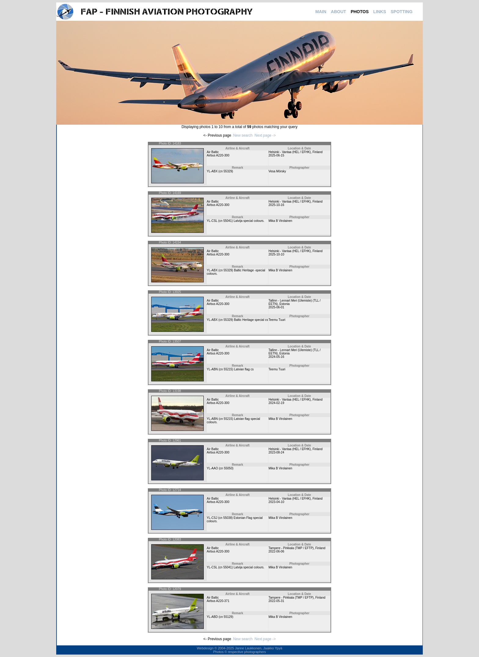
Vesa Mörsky (277, 171)
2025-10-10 (276, 254)
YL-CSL (212, 220)
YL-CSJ (212, 517)
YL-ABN (212, 369)
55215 (228, 369)
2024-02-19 (276, 403)
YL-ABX (212, 171)
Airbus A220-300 (218, 155)
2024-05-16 (276, 356)
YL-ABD (212, 616)
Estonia (285, 304)
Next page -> (265, 135)
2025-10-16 (276, 205)
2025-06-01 (276, 307)
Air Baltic (213, 152)
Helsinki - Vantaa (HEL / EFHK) (290, 152)
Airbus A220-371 (218, 601)
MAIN (320, 11)
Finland (318, 152)
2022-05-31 (276, 601)
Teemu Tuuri (277, 319)
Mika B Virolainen (280, 220)
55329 (228, 171)
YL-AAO (212, 468)
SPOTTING (402, 11)
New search (242, 135)
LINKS (379, 11)
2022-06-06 (276, 551)
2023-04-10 (276, 502)
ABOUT (338, 11)
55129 (228, 616)
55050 (228, 468)
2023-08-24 (276, 452)
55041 (227, 220)
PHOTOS (360, 11)
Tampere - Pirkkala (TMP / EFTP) (291, 548)
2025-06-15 (276, 155)
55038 (227, 517)
